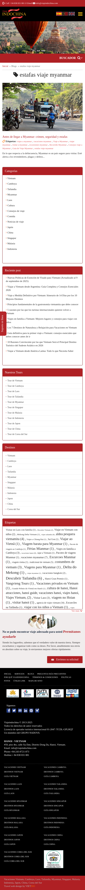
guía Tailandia (52, 793)
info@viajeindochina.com (47, 3)
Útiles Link (19, 681)
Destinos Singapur (53, 806)
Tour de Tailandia (15, 396)
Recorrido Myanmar (58, 145)
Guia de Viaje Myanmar (22, 148)
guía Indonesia (52, 827)
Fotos (7, 681)
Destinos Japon (12, 840)
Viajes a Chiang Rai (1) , (37, 539)
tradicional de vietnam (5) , (42, 562)
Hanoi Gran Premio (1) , (56, 578)
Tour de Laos (13, 391)
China (9, 232)
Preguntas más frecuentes (51, 674)
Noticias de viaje (15, 221)
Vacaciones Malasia (15, 818)
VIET (30, 886)
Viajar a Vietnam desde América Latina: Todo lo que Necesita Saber (40, 351)
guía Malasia (11, 827)
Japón (9, 227)
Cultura (10, 205)
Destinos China (52, 840)
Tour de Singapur (15, 407)
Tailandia (11, 189)
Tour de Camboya (15, 386)
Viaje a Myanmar (60, 141)
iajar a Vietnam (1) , (46, 553)
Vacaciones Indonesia (55, 818)
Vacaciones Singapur (55, 801)
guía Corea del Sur (14, 861)
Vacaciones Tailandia (55, 784)
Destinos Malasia (13, 822)
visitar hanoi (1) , (24, 602)
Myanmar (11, 194)
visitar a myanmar (19, 145)
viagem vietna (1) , (21, 562)
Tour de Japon (13, 423)
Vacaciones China (53, 835)
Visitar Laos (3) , (43, 597)
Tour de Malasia (14, 413)
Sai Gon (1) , (54, 539)
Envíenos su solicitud (67, 659)
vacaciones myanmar (42, 141)
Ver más (77, 611)
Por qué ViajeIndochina (16, 677)
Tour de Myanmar (15, 402)
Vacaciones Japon (13, 835)
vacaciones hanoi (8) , (29, 553)
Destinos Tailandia (54, 789)
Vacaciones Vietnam (15, 767)
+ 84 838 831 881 (17, 3)
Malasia (10, 243)
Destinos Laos (11, 789)
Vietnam (11, 178)
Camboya (11, 183)
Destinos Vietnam (13, 772)
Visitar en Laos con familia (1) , (21, 529)
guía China (49, 844)
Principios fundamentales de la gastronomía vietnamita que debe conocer (42, 304)
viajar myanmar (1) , (34, 573)
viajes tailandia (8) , (48, 534)
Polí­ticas (66, 677)
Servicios (19, 674)
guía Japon (9, 844)
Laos (9, 200)
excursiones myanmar (38, 145)
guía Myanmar (11, 810)
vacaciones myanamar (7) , (35, 557)
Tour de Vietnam (15, 380)
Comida (10, 216)
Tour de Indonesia (15, 418)
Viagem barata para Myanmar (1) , (46, 544)
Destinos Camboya (53, 772)
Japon (10, 498)
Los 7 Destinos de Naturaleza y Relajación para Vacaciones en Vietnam (41, 327)
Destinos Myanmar (14, 806)
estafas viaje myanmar (43, 148)
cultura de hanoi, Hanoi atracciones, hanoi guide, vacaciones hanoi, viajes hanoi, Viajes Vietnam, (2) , (42, 592)
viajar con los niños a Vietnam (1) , (47, 607)
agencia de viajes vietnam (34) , (51, 603)
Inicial (7, 674)
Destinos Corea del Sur (16, 856)
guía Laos (9, 793)
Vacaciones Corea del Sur (18, 852)
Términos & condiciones (45, 677)
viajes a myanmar (24, 141)
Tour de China (13, 429)
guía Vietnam (11, 776)
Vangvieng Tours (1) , (21, 583)
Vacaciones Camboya (55, 767)
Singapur (11, 238)
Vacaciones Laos (13, 784)
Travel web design (13, 886)
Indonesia (11, 249)
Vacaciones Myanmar (15, 801)
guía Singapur (51, 810)
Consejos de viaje (15, 211)
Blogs (31, 674)
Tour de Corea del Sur (17, 434)
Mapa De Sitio (35, 681)
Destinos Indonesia (54, 822)
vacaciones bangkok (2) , (54, 573)
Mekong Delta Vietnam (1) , (29, 534)
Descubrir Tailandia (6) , (25, 578)
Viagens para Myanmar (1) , (43, 567)
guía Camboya (51, 776)
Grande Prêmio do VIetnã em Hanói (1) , (29, 588)
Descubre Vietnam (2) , (45, 530)
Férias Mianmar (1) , (41, 549)
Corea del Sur (13, 509)
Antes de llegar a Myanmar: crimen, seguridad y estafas (34, 136)
